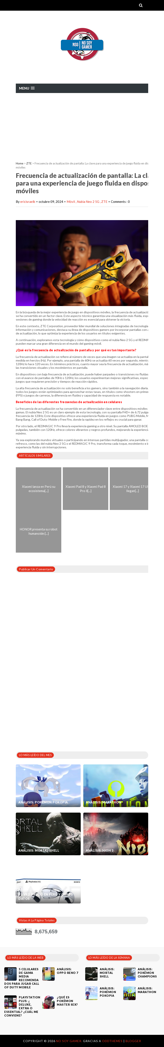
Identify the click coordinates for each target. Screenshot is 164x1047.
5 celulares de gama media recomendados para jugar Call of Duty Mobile (21, 978)
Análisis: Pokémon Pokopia (43, 802)
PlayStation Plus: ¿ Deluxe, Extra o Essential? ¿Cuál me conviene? (22, 1006)
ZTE (29, 163)
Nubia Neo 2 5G (88, 201)
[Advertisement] (82, 125)
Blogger (133, 1041)
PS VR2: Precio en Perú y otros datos (45, 896)
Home (19, 163)
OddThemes (112, 1041)
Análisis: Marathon (103, 802)
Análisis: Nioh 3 (99, 850)
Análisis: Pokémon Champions (147, 972)
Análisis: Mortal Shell (38, 850)
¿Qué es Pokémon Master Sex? (67, 1001)
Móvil (71, 201)
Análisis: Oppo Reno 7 (67, 970)
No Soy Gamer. (69, 1041)
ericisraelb (27, 201)
